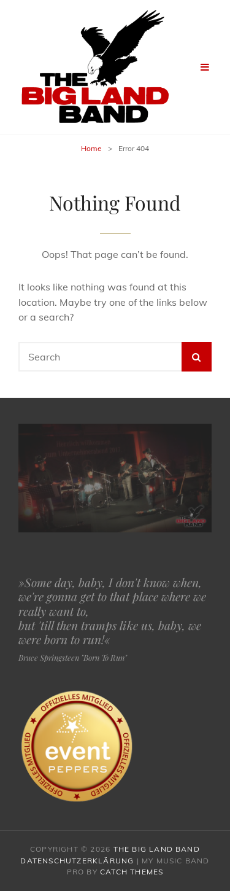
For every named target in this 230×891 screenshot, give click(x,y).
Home (91, 148)
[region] (115, 478)
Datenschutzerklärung (77, 860)
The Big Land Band (156, 849)
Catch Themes (131, 871)
